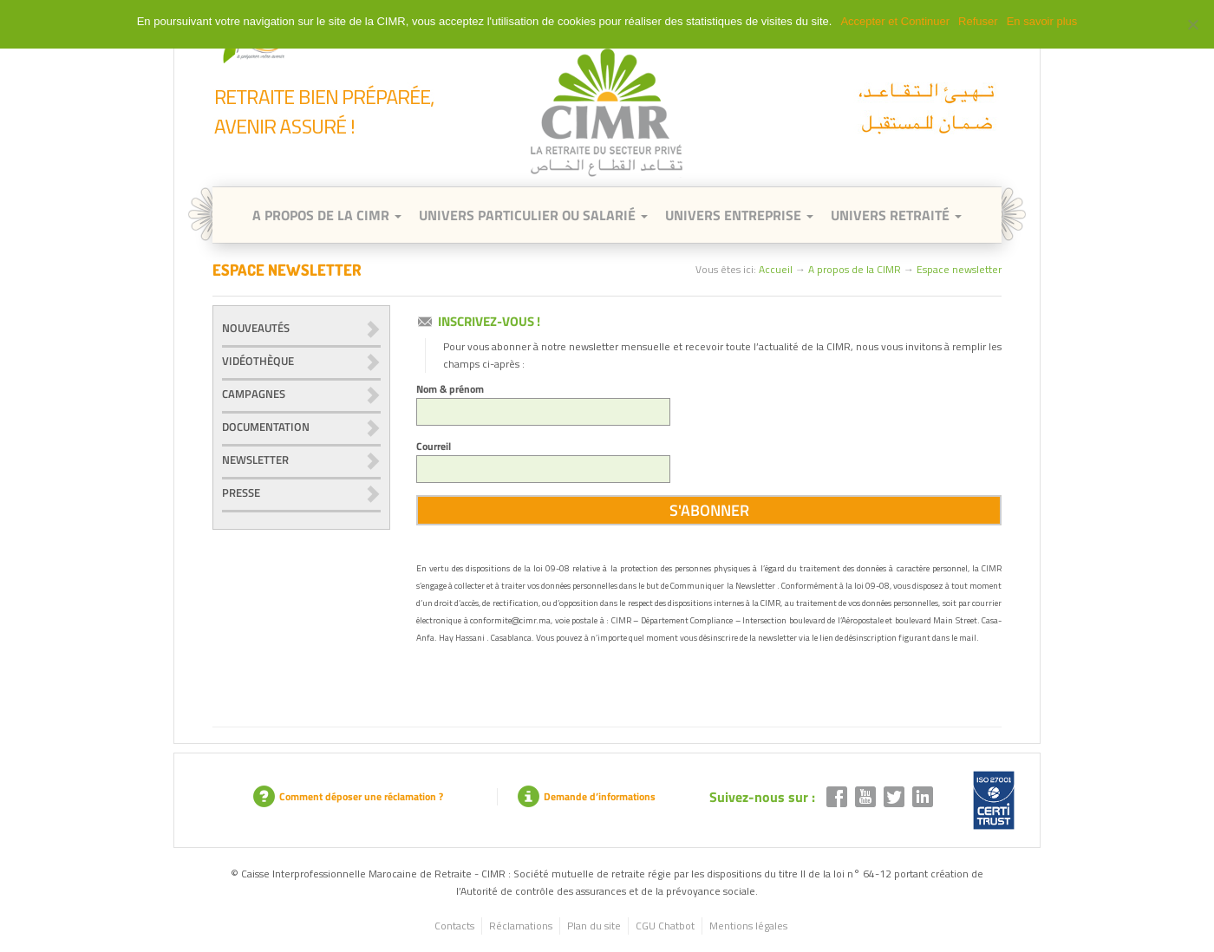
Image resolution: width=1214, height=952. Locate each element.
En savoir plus (1042, 21)
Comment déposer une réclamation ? (348, 796)
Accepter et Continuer (895, 21)
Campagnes (253, 393)
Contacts (454, 925)
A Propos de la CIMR (326, 215)
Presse (241, 492)
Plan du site (594, 925)
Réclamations (520, 925)
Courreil (543, 460)
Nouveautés (256, 327)
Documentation (266, 426)
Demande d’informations (587, 796)
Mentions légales (748, 925)
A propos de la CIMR (854, 269)
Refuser (978, 21)
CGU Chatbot (665, 925)
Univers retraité (896, 215)
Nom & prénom (543, 403)
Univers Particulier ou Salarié (533, 215)
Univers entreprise (739, 215)
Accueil (776, 269)
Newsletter (255, 459)
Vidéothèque (258, 360)
